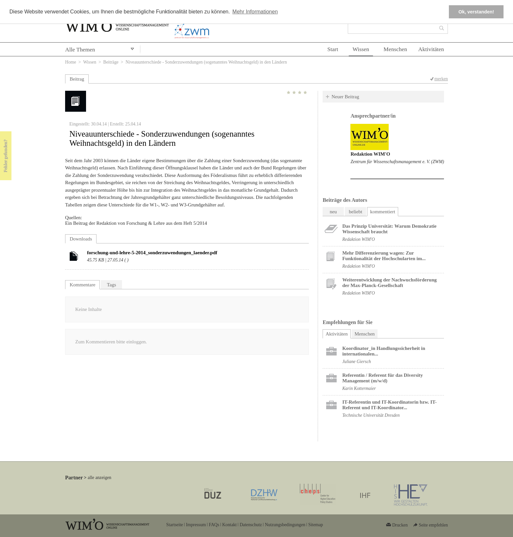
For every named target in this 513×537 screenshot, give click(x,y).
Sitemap (315, 524)
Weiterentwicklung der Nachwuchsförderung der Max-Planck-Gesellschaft (389, 282)
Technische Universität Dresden (370, 415)
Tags (111, 284)
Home (70, 62)
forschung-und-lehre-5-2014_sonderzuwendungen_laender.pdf (152, 252)
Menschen (395, 49)
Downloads (81, 238)
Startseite (174, 524)
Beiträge (111, 62)
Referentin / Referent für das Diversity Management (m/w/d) (382, 378)
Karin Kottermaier (359, 388)
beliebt (355, 211)
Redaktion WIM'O (370, 154)
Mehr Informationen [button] (255, 11)
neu (333, 211)
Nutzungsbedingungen (285, 524)
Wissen (361, 49)
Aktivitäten (431, 49)
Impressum (196, 524)
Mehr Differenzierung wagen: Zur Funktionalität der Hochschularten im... (384, 255)
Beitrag (77, 79)
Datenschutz (250, 524)
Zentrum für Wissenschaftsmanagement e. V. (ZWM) (397, 161)
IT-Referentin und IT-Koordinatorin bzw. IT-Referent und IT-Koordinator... (389, 404)
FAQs (214, 524)
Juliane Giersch (356, 361)
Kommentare (82, 284)
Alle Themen (80, 49)
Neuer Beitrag (345, 96)
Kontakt (229, 524)
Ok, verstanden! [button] (476, 11)
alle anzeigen (99, 477)
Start (332, 49)
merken (441, 78)
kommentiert (382, 211)
